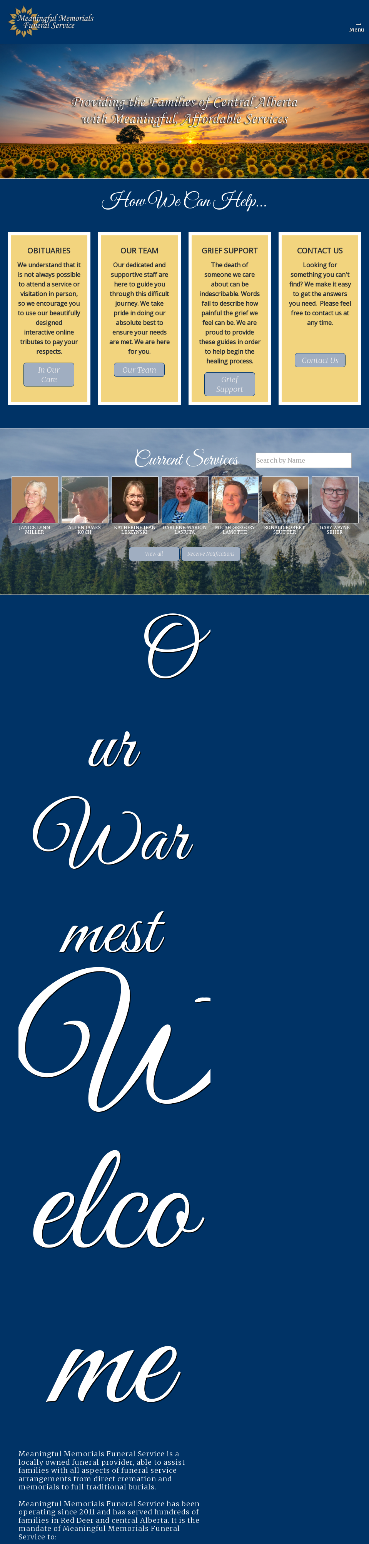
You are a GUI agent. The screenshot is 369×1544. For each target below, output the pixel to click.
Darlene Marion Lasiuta (184, 530)
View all (154, 554)
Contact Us (320, 360)
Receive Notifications (210, 554)
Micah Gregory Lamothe (235, 530)
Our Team (139, 370)
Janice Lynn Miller (34, 530)
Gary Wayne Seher (335, 530)
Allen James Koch (84, 530)
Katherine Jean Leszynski (134, 530)
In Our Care (49, 374)
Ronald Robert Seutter (284, 530)
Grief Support (229, 384)
